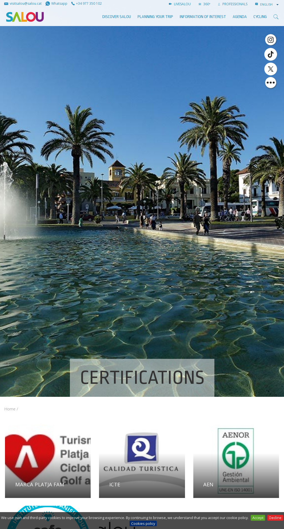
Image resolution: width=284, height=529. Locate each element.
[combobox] (270, 4)
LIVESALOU (180, 4)
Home (10, 409)
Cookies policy (143, 523)
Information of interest (203, 16)
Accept (257, 517)
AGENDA (240, 16)
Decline (275, 517)
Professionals (232, 4)
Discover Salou (116, 16)
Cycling (260, 16)
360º (204, 4)
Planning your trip (155, 16)
